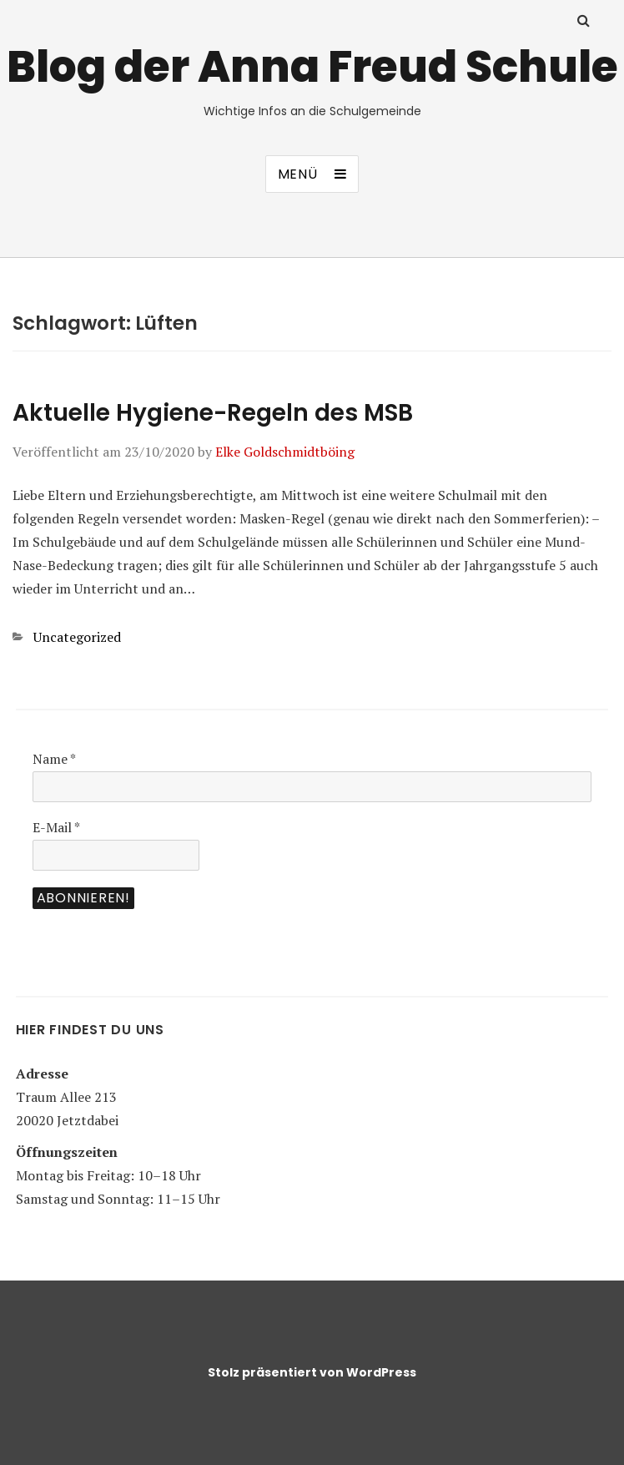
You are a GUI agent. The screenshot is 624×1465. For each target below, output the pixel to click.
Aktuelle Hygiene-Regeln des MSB (213, 413)
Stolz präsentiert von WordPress (312, 1372)
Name (54, 758)
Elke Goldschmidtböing (285, 451)
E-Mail (56, 827)
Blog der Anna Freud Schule (312, 66)
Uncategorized (77, 637)
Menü (298, 174)
